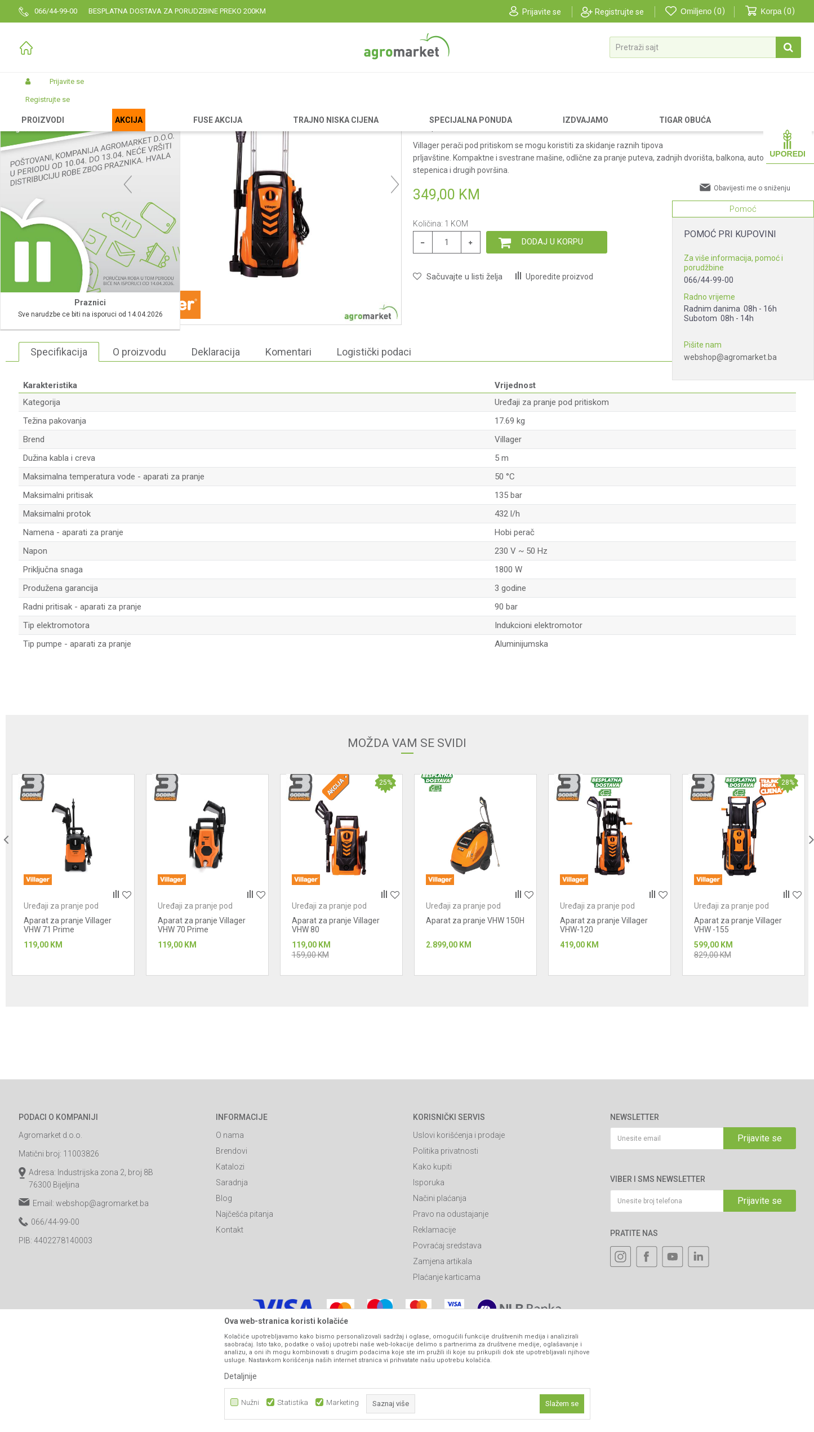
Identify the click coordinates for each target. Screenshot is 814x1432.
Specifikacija (58, 447)
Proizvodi (78, 108)
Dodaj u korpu (552, 337)
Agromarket (37, 108)
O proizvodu (139, 447)
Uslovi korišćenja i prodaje (459, 1230)
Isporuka (428, 1277)
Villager (508, 535)
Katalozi (230, 1261)
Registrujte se (619, 11)
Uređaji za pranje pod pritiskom (251, 108)
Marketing (342, 1402)
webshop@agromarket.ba (730, 357)
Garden (112, 108)
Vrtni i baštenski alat (163, 108)
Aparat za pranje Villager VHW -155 (738, 1020)
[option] (67, 343)
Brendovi (231, 1246)
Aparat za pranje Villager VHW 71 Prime (68, 1020)
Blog (224, 1293)
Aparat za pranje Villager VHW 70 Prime (202, 1020)
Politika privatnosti (445, 1246)
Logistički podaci (374, 447)
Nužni (250, 1402)
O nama (230, 1230)
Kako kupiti (432, 1261)
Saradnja (232, 1277)
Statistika (292, 1402)
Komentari (288, 447)
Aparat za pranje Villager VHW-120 (604, 1020)
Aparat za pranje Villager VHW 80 (336, 1020)
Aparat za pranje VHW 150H (475, 1015)
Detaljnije (240, 1376)
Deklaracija (216, 447)
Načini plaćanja (439, 1293)
